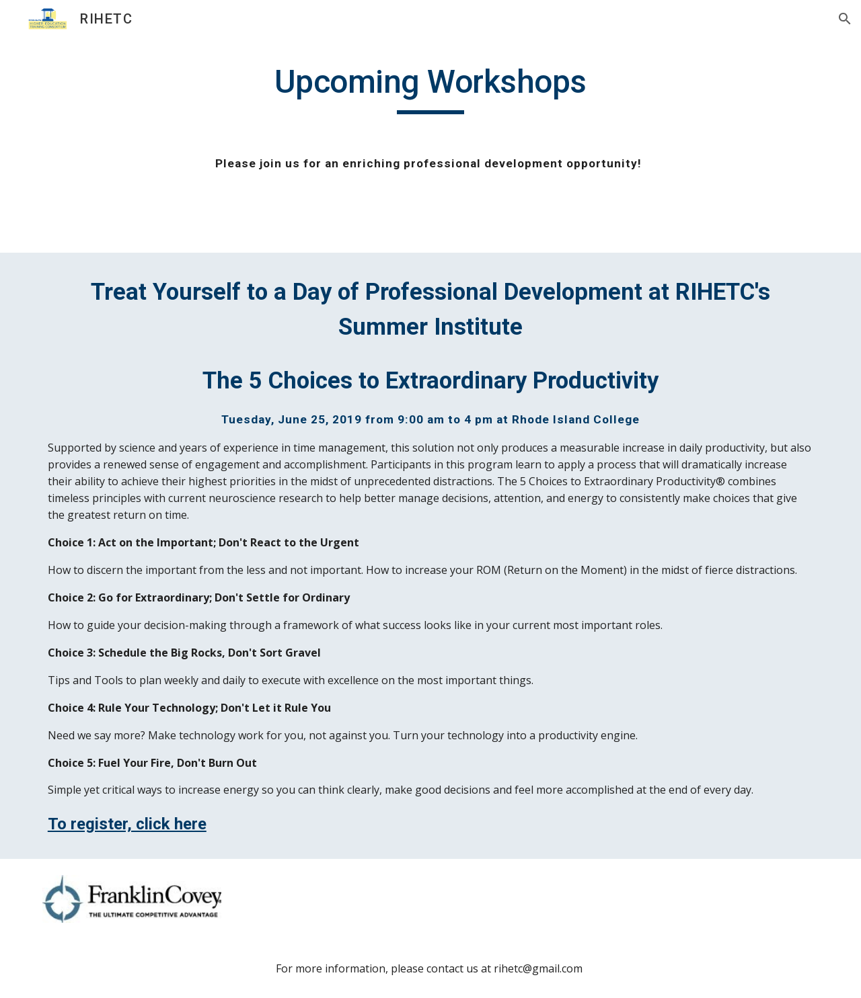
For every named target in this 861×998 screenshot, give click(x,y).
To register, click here (127, 824)
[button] (845, 19)
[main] (430, 133)
